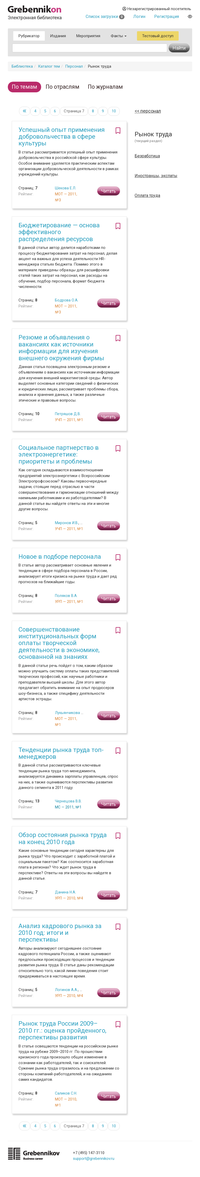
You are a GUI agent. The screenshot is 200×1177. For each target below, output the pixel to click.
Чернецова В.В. (68, 801)
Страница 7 (74, 111)
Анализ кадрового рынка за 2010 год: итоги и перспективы (60, 932)
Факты (119, 36)
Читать (108, 191)
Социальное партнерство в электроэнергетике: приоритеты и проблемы (58, 454)
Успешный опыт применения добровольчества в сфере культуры (61, 136)
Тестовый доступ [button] (157, 36)
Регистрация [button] (166, 16)
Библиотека (22, 66)
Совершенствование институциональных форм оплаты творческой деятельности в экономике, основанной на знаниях (58, 643)
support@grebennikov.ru (93, 1158)
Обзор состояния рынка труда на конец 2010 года (62, 838)
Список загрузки (105, 16)
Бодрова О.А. (66, 300)
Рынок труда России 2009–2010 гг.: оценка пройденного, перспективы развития (62, 1030)
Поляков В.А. (66, 596)
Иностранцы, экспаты (156, 176)
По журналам (105, 86)
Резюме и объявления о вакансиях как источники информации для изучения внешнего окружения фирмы (61, 348)
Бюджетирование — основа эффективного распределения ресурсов (59, 232)
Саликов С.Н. (66, 1093)
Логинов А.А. (66, 990)
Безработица (147, 156)
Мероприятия (88, 36)
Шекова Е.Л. (65, 188)
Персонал (74, 66)
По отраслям (62, 86)
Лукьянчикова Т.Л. (71, 713)
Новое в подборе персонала (59, 556)
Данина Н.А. (65, 892)
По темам (24, 86)
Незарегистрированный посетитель (156, 9)
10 (114, 111)
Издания (58, 36)
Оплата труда (147, 196)
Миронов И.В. (66, 523)
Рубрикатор (29, 36)
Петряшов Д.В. (68, 414)
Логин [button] (139, 16)
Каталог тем (49, 66)
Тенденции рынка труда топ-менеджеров (61, 753)
